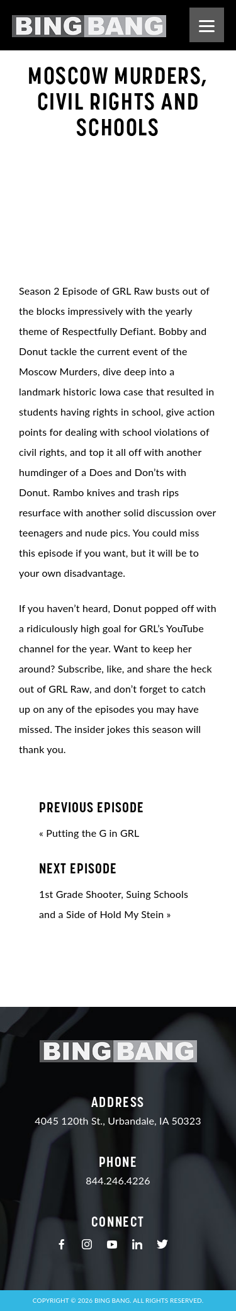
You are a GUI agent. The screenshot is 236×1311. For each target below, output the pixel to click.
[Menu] (206, 25)
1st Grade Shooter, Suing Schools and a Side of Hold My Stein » (118, 890)
